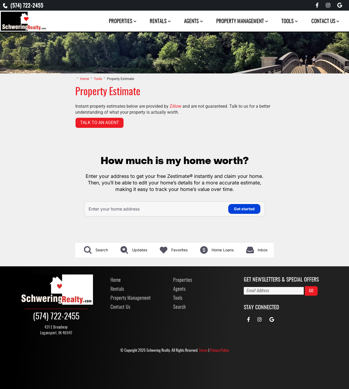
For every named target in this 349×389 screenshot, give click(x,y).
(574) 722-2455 (25, 6)
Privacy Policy (219, 380)
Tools (286, 22)
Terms (203, 380)
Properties (119, 22)
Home (115, 309)
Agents (189, 22)
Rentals (156, 22)
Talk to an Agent (99, 152)
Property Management (238, 22)
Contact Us (321, 22)
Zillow (175, 135)
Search (179, 337)
